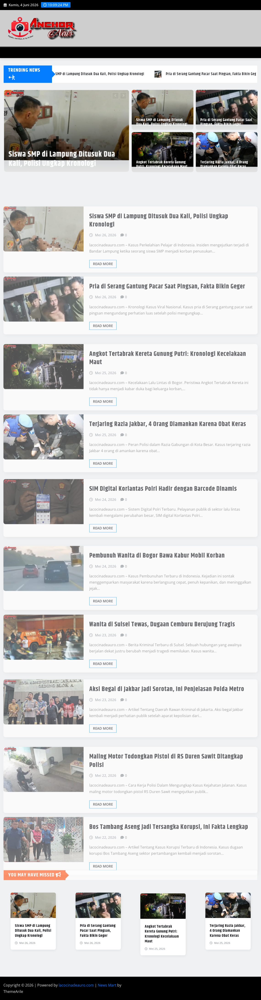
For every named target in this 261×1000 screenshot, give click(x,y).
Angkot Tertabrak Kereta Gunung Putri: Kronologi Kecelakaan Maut (162, 162)
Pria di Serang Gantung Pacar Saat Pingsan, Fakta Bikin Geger (226, 119)
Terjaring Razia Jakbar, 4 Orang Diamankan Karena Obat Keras (224, 162)
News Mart (107, 985)
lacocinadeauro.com (76, 985)
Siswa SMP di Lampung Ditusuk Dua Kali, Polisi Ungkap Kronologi (63, 153)
